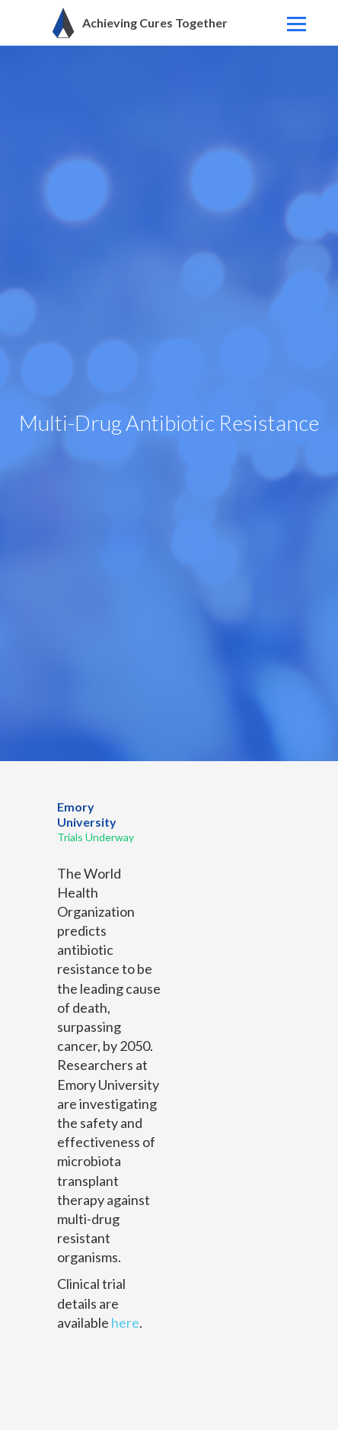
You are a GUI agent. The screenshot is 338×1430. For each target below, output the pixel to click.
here (125, 1322)
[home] (132, 23)
